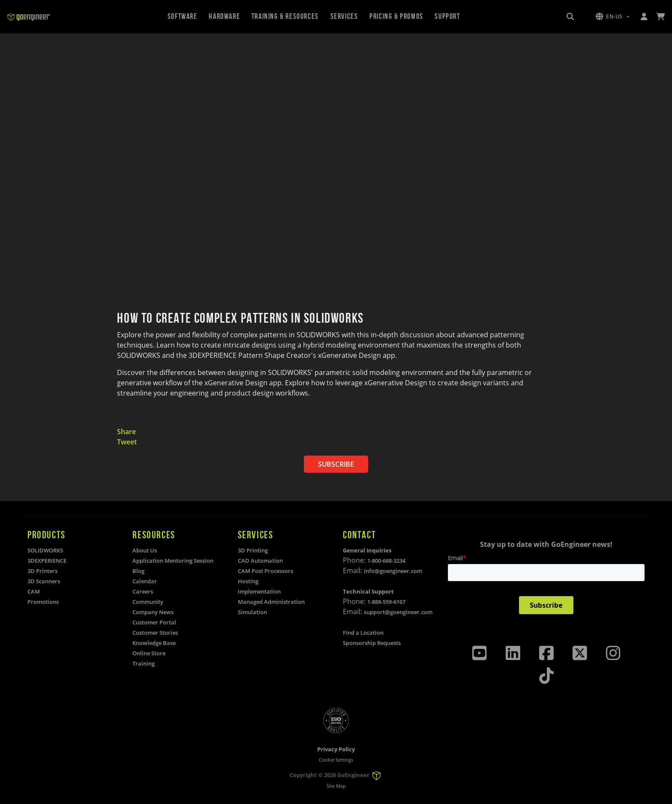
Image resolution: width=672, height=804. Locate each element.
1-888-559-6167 (386, 602)
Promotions (43, 602)
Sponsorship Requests (372, 643)
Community (147, 602)
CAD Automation (260, 560)
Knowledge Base (154, 643)
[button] (612, 16)
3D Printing (253, 550)
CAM (33, 591)
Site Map (336, 786)
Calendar (144, 581)
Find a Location (363, 632)
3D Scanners (43, 581)
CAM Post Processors (265, 571)
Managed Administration (271, 602)
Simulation (252, 612)
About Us (144, 550)
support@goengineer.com (398, 612)
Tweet (127, 442)
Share (126, 431)
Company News (153, 612)
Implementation (259, 591)
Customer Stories (155, 632)
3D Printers (42, 571)
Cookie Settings (336, 759)
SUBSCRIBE (336, 464)
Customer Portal (154, 622)
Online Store (148, 653)
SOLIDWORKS (45, 550)
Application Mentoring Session (172, 560)
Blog (138, 571)
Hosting (248, 581)
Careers (142, 591)
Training (143, 663)
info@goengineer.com (393, 571)
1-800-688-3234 (386, 560)
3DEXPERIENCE (46, 560)
